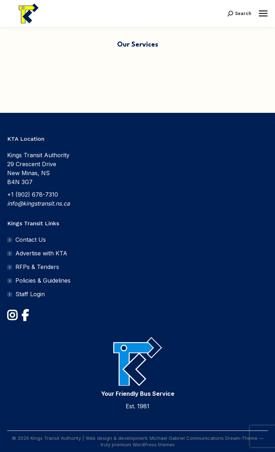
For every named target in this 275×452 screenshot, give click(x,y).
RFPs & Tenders (37, 266)
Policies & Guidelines (43, 280)
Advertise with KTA (41, 253)
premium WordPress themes (143, 444)
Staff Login (30, 294)
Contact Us (30, 239)
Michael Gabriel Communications (187, 438)
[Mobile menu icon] (263, 13)
